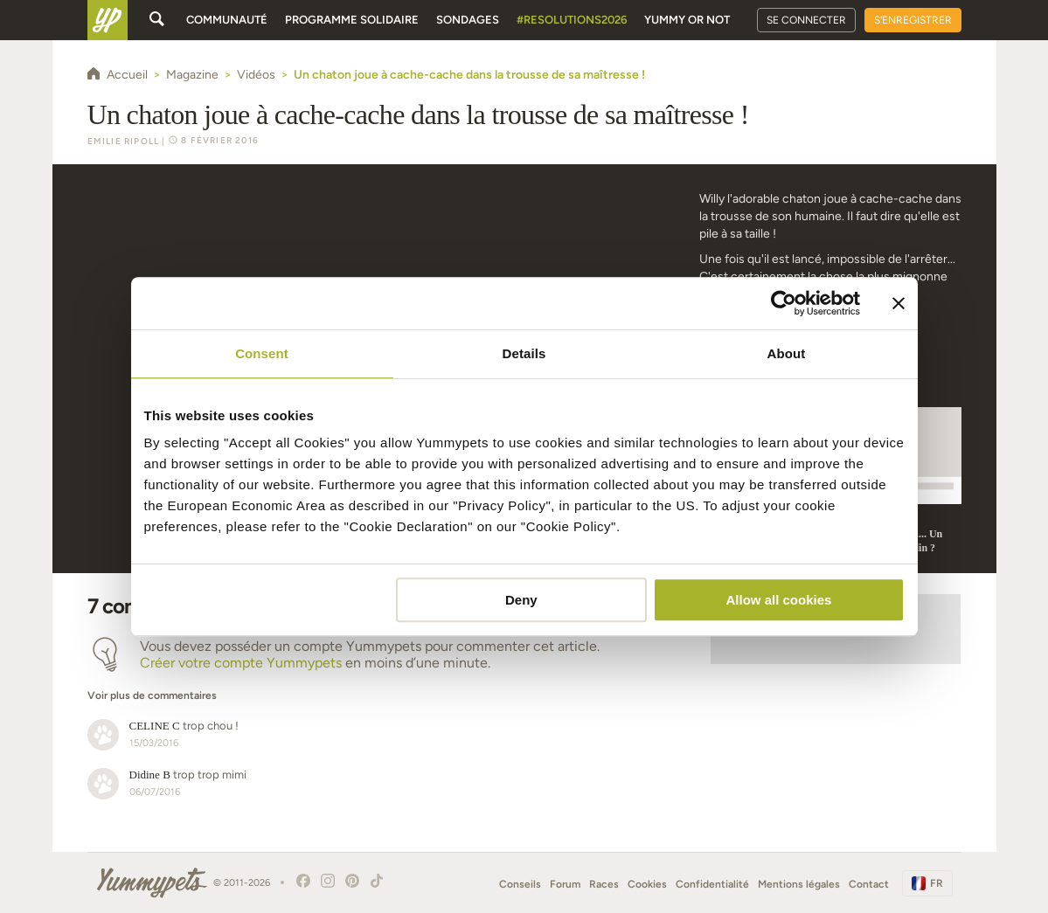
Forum (565, 884)
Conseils (520, 884)
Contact (869, 884)
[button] (382, 687)
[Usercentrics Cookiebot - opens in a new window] (783, 303)
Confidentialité (712, 884)
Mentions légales (799, 884)
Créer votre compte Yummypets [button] (241, 662)
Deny (521, 599)
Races (604, 884)
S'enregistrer (913, 20)
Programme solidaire (352, 19)
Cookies (647, 884)
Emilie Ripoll (123, 141)
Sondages (467, 19)
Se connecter (806, 20)
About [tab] (786, 353)
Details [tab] (524, 353)
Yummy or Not (687, 19)
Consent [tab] (261, 353)
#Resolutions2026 (572, 19)
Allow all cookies (779, 599)
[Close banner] (898, 303)
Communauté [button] (226, 19)
